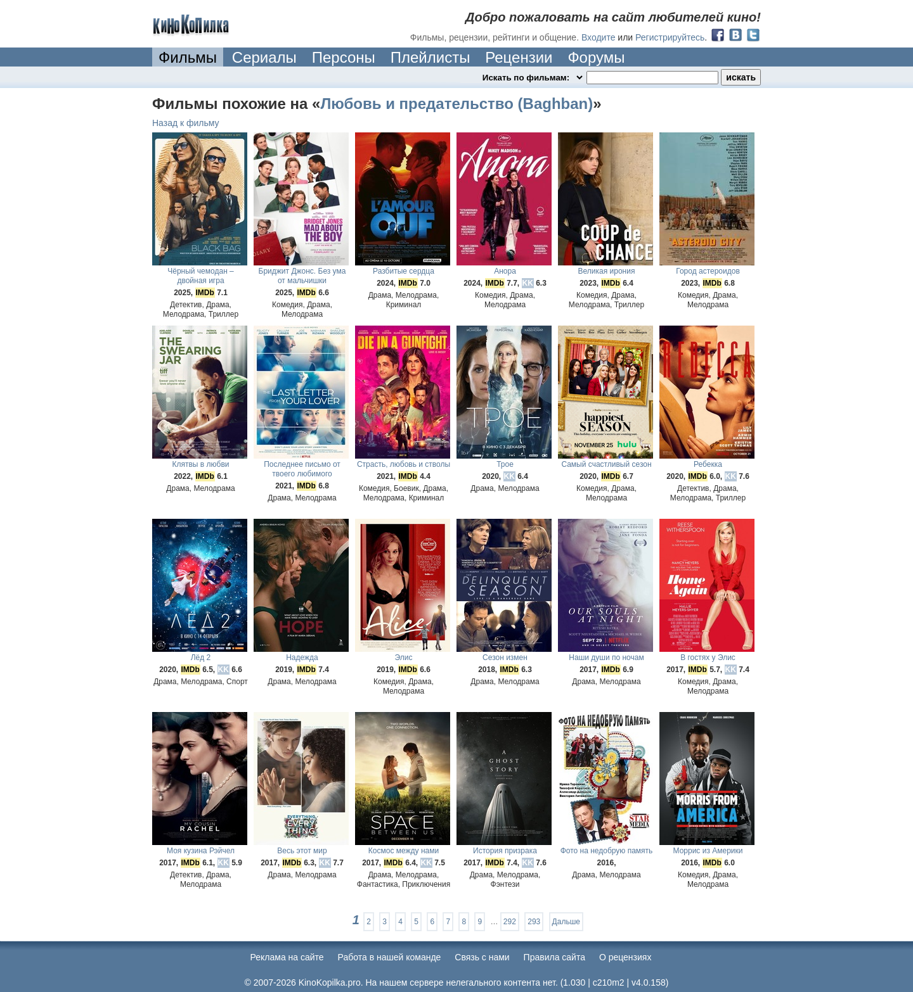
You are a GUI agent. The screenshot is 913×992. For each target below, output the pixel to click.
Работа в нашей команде (389, 957)
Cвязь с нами (482, 957)
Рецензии (518, 57)
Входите (598, 37)
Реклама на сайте (287, 957)
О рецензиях (625, 957)
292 (509, 921)
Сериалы (264, 57)
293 (534, 921)
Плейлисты (430, 57)
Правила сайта (554, 957)
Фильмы (188, 57)
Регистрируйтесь (669, 37)
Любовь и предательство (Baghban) (456, 103)
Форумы (596, 57)
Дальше (566, 921)
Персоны (343, 57)
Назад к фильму (185, 123)
